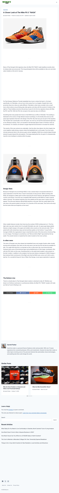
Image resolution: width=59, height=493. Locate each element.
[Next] (56, 380)
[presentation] (14, 375)
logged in (10, 409)
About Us (4, 485)
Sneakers (5, 9)
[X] (5, 481)
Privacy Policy (16, 485)
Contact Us (9, 485)
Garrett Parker (7, 15)
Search (3, 417)
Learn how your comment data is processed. (35, 413)
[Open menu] (56, 2)
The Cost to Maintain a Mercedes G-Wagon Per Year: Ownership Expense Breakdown (24, 439)
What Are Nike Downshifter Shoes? (41, 387)
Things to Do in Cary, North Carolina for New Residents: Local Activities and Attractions (24, 443)
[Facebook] (2, 481)
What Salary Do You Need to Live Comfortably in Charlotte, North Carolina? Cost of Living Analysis (27, 428)
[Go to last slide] (3, 380)
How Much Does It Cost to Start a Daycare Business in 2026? (17, 432)
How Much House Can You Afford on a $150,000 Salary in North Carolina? (21, 435)
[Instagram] (8, 481)
